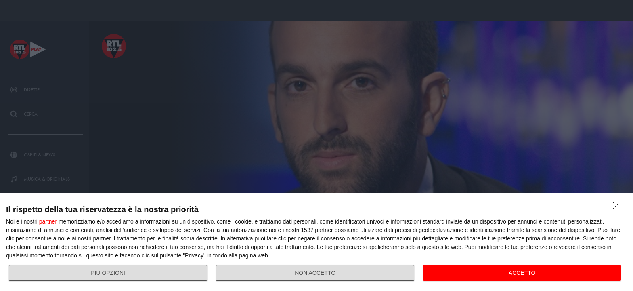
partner (48, 221)
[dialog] (316, 242)
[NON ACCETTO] (618, 207)
